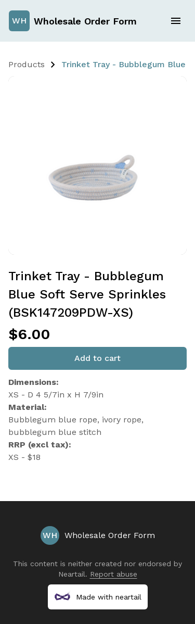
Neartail (71, 574)
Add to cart (97, 358)
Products (26, 64)
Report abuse (113, 574)
